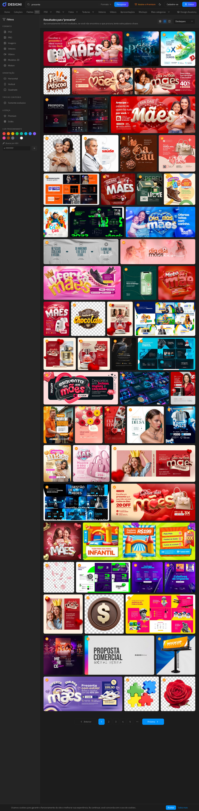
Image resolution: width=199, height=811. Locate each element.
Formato (106, 4)
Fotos (73, 12)
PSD (48, 12)
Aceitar (171, 807)
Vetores (102, 12)
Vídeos (113, 12)
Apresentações (127, 12)
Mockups (143, 12)
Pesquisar (121, 4)
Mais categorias (160, 12)
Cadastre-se (172, 4)
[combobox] (184, 21)
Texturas (88, 12)
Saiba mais (183, 807)
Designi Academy (187, 12)
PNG (60, 12)
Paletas (33, 12)
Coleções (18, 12)
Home (7, 12)
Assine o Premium (145, 4)
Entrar (189, 4)
